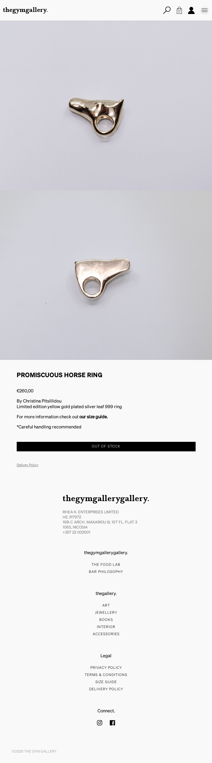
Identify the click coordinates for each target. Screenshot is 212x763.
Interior (106, 627)
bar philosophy (106, 572)
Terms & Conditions (106, 675)
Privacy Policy (106, 668)
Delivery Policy (106, 689)
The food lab (106, 565)
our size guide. (93, 417)
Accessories (106, 634)
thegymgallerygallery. (106, 499)
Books (106, 620)
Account (191, 10)
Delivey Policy (27, 465)
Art (106, 605)
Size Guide (106, 682)
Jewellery (106, 613)
